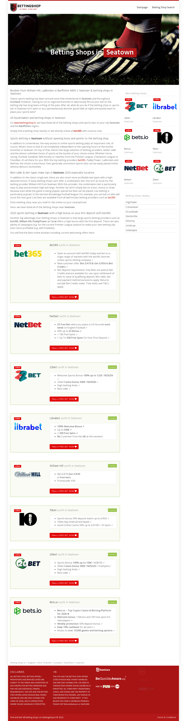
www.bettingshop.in (25, 122)
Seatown (74, 245)
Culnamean (132, 207)
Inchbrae (130, 225)
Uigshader (131, 202)
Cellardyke (131, 230)
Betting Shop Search (163, 7)
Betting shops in (18, 662)
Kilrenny (130, 220)
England (31, 662)
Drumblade (132, 211)
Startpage (142, 7)
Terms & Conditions (166, 717)
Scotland (58, 662)
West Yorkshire (44, 662)
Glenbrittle (131, 216)
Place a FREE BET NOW (64, 297)
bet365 (78, 130)
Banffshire (69, 662)
